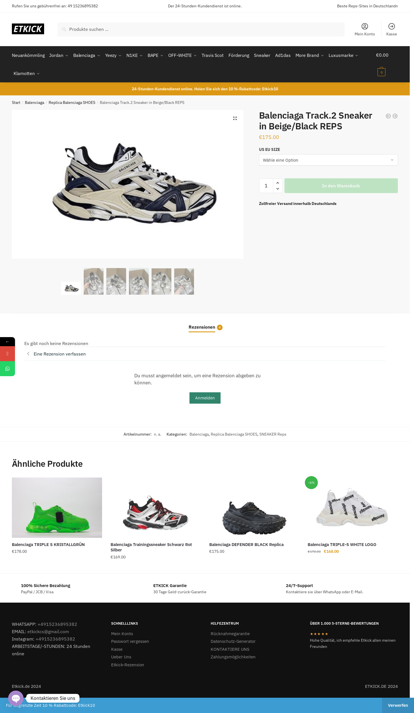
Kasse (391, 29)
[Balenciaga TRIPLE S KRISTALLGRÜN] (57, 506)
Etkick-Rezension (127, 662)
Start (16, 100)
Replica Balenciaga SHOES (72, 100)
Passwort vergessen (130, 639)
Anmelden (205, 396)
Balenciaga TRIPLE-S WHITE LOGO (342, 542)
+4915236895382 (57, 622)
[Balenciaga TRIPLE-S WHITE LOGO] (353, 506)
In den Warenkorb (341, 184)
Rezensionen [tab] (202, 325)
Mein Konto (365, 29)
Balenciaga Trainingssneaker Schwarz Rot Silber (151, 545)
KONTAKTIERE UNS (230, 647)
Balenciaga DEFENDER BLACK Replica (246, 542)
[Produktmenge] (266, 183)
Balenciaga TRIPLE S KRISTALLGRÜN (48, 542)
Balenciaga (34, 100)
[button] (235, 116)
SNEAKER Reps (272, 432)
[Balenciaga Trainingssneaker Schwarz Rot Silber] (156, 506)
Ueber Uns (121, 655)
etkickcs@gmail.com (48, 629)
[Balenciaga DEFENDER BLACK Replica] (254, 506)
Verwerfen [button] (398, 705)
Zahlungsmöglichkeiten (233, 655)
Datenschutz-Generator (233, 639)
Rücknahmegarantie (230, 631)
